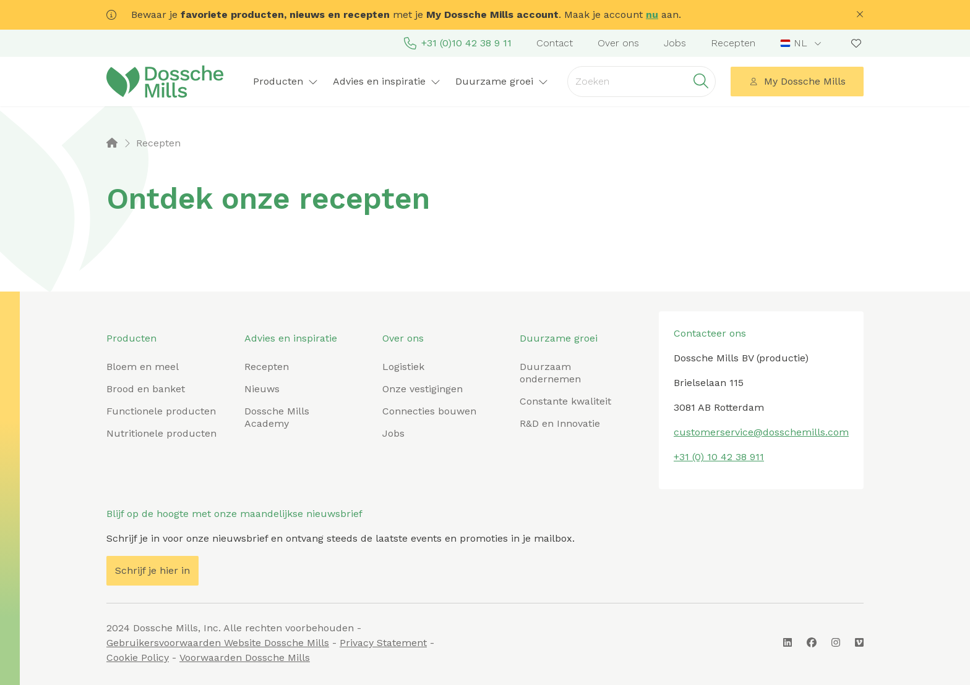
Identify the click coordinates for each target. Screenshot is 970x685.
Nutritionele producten (161, 433)
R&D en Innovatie (560, 423)
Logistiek (403, 366)
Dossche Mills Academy (276, 417)
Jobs (675, 43)
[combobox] (802, 43)
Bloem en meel (142, 366)
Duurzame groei (501, 81)
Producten (285, 81)
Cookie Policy (137, 657)
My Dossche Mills (797, 81)
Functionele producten (161, 411)
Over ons (618, 43)
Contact (554, 43)
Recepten (733, 43)
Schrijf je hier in (152, 570)
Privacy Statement (383, 643)
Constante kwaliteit (565, 401)
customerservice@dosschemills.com (761, 432)
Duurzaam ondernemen (550, 373)
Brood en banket (145, 389)
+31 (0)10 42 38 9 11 (458, 43)
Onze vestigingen (422, 389)
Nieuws (262, 389)
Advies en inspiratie (386, 81)
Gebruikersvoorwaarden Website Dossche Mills (217, 643)
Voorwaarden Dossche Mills (244, 657)
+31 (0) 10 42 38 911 (719, 457)
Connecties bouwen (429, 411)
